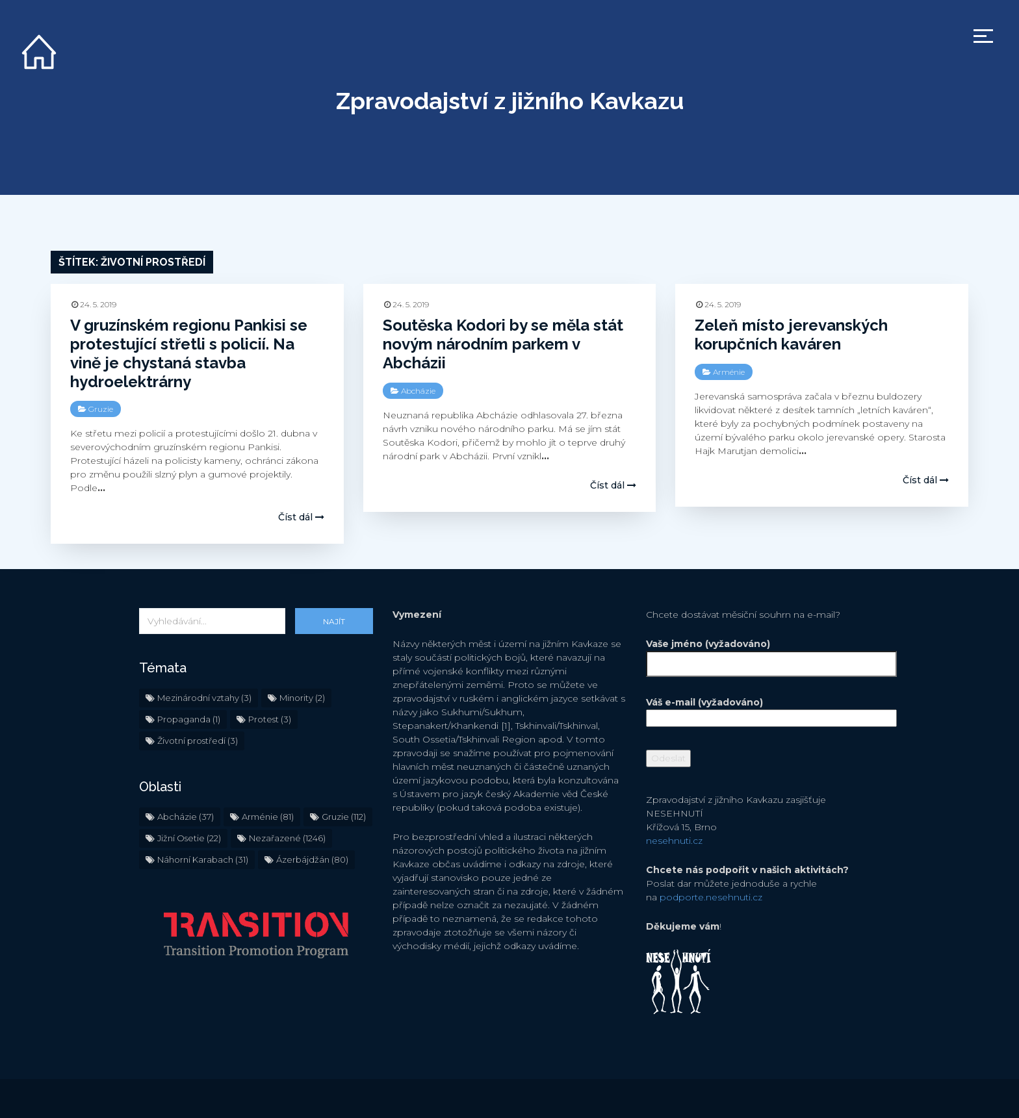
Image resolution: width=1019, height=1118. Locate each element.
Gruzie (100, 409)
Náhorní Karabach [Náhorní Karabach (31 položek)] (202, 859)
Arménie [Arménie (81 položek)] (268, 816)
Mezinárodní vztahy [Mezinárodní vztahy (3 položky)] (204, 697)
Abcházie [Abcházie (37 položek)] (185, 816)
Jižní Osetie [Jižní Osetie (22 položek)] (189, 838)
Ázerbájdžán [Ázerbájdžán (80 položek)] (312, 859)
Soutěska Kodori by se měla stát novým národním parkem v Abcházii (503, 344)
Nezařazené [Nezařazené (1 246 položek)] (287, 838)
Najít (334, 621)
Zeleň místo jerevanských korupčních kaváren (791, 334)
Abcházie (418, 391)
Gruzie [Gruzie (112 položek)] (344, 816)
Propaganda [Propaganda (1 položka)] (188, 719)
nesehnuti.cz (674, 840)
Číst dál (301, 517)
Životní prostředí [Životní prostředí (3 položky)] (197, 740)
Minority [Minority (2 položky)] (302, 697)
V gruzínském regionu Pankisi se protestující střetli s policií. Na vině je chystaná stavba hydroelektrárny (188, 353)
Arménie (729, 372)
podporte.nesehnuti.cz (711, 897)
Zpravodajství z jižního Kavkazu (510, 100)
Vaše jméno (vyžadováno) (763, 654)
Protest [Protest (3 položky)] (269, 719)
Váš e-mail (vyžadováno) (763, 710)
